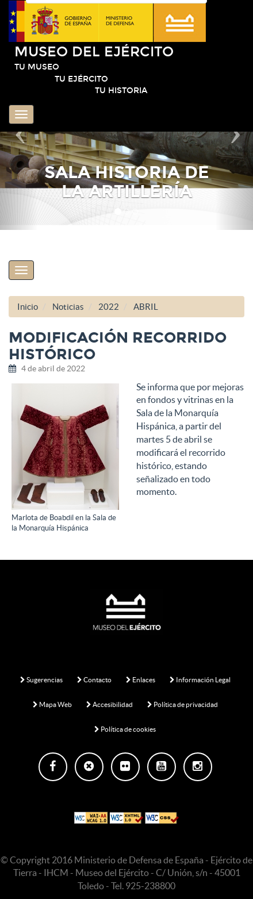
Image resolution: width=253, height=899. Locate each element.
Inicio (27, 307)
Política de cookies (125, 729)
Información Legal (200, 679)
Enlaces (140, 679)
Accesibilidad (109, 704)
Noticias (68, 307)
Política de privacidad (182, 704)
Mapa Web (52, 704)
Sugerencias (41, 679)
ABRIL (145, 307)
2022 (108, 307)
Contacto (94, 679)
